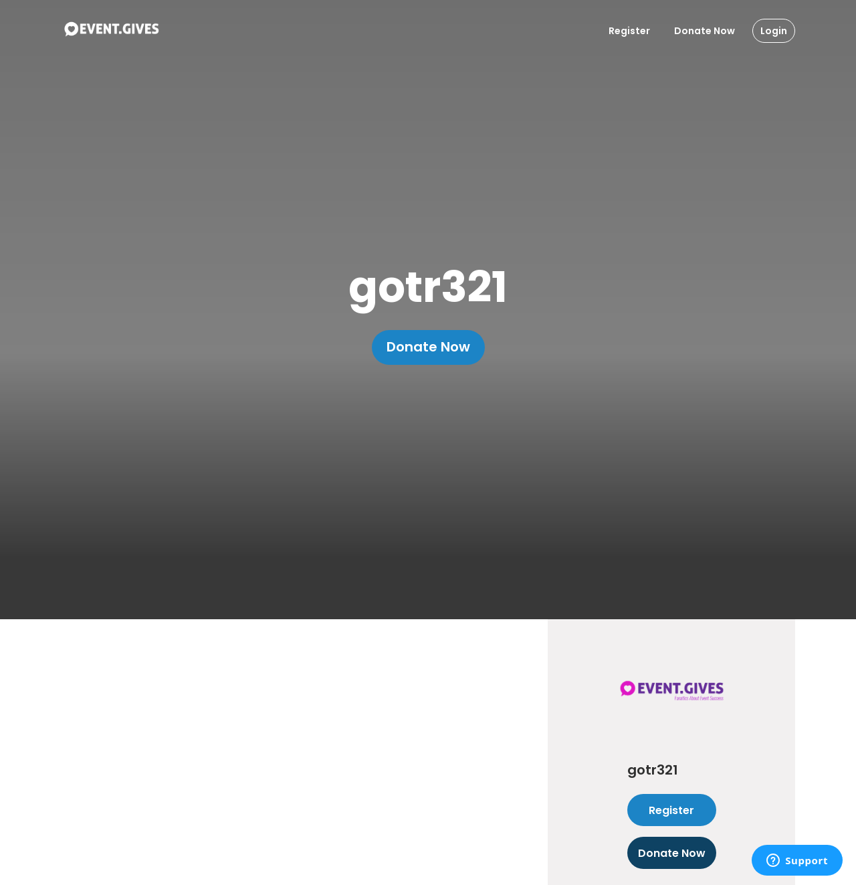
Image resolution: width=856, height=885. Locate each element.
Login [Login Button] (773, 30)
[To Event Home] (111, 31)
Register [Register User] (629, 31)
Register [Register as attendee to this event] (671, 810)
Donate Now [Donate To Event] (704, 31)
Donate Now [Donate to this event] (671, 853)
